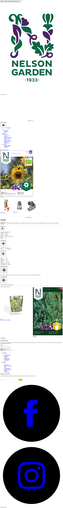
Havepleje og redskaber (8, 137)
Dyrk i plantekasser (7, 138)
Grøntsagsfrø (6, 130)
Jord (5, 143)
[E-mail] (9, 380)
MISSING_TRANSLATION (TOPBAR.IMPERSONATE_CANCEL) (10, 1)
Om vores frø (6, 355)
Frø (4, 134)
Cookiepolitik (6, 360)
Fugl (5, 139)
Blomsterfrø (6, 131)
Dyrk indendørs (6, 142)
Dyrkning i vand (6, 146)
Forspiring (6, 147)
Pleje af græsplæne (7, 140)
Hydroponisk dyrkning (7, 369)
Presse (5, 357)
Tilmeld (20, 379)
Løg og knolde (6, 135)
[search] (0, 149)
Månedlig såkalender (7, 145)
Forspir (5, 136)
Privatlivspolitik (6, 359)
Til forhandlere (8, 127)
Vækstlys (5, 370)
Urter (5, 132)
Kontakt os (6, 356)
